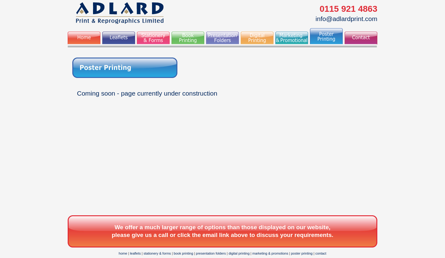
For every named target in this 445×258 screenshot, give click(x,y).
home (123, 253)
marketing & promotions (270, 253)
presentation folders (211, 253)
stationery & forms (157, 253)
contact (320, 253)
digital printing (239, 253)
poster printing (302, 253)
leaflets (135, 253)
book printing (183, 253)
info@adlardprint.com (346, 18)
